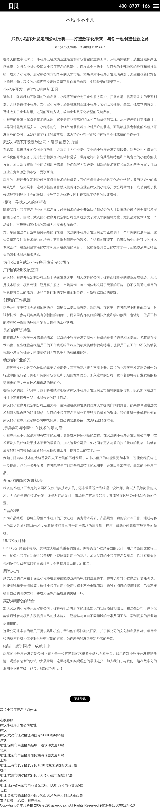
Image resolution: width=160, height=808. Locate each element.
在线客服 (6, 720)
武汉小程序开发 (29, 800)
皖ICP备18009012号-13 (117, 805)
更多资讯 (80, 698)
